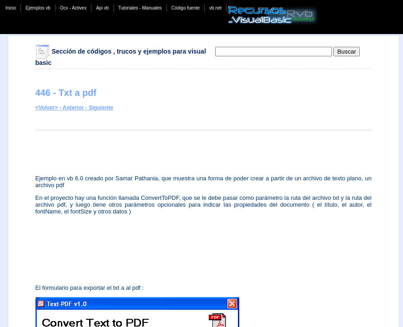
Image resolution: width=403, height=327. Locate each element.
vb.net (215, 7)
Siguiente (101, 107)
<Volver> (46, 107)
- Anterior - (73, 107)
